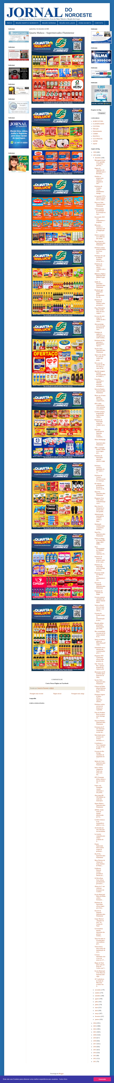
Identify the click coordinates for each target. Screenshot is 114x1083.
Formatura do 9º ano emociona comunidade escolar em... (99, 729)
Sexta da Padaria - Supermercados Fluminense (100, 390)
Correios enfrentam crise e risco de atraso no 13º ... (100, 957)
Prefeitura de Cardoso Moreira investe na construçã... (100, 478)
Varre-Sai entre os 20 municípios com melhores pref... (100, 941)
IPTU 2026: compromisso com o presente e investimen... (100, 406)
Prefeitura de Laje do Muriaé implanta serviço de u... (100, 258)
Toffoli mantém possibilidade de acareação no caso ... (100, 211)
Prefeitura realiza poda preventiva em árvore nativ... (100, 250)
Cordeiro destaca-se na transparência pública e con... (100, 822)
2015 (95, 1050)
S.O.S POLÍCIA (97, 139)
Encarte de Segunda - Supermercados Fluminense (100, 585)
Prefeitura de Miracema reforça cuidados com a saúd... (100, 267)
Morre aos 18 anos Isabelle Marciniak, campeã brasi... (100, 398)
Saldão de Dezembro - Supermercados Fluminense (100, 284)
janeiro (97, 1019)
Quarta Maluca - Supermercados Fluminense (100, 805)
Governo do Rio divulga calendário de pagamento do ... (99, 755)
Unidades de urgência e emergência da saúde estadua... (100, 335)
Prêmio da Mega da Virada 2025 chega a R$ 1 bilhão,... (100, 541)
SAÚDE (95, 141)
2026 (95, 152)
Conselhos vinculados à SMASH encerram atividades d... (99, 382)
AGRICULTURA (98, 121)
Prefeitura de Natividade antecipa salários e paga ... (100, 459)
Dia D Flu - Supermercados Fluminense (100, 855)
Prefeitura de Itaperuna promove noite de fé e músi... (100, 559)
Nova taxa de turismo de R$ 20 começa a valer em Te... (99, 365)
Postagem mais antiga (77, 693)
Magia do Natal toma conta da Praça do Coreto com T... (100, 965)
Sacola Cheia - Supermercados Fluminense (100, 350)
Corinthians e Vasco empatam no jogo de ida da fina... (100, 745)
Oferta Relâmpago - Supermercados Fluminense (100, 442)
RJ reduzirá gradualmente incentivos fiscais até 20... (100, 486)
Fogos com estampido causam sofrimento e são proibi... (99, 789)
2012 (95, 1058)
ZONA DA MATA (85, 23)
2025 (95, 155)
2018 (95, 1041)
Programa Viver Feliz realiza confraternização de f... (100, 500)
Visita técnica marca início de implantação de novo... (100, 949)
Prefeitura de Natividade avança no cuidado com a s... (100, 423)
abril (96, 1010)
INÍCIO (9, 23)
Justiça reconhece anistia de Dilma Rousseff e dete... (100, 642)
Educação (96, 128)
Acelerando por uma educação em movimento (100, 829)
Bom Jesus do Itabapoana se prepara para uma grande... (99, 508)
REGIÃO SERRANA (49, 23)
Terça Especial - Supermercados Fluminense (100, 243)
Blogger (61, 1073)
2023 (95, 1026)
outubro (97, 993)
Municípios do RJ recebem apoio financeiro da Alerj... (100, 674)
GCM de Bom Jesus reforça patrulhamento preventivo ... (100, 880)
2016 (95, 1046)
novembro (98, 990)
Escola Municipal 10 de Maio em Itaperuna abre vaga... (100, 973)
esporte (95, 143)
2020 (95, 1035)
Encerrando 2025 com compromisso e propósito (100, 219)
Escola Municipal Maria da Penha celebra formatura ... (100, 897)
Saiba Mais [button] (63, 1079)
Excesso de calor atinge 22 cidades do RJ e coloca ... (100, 318)
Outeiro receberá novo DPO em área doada (100, 236)
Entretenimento (97, 131)
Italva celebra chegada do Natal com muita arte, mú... (99, 771)
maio (96, 1007)
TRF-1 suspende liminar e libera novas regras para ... (100, 450)
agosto (97, 999)
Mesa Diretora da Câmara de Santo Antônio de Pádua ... (100, 863)
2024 (95, 1023)
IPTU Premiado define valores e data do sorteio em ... (100, 780)
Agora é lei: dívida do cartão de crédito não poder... (100, 357)
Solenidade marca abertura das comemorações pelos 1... (100, 650)
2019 (95, 1038)
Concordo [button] (102, 1079)
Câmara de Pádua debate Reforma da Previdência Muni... (100, 689)
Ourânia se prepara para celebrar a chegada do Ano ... (99, 180)
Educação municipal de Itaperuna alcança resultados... (99, 433)
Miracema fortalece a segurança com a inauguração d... (100, 228)
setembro (98, 996)
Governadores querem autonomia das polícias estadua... (100, 932)
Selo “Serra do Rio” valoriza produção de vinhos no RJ (99, 666)
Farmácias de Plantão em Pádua (99, 592)
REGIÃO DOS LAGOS (67, 23)
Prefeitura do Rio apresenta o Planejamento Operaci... (100, 343)
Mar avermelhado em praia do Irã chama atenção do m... (100, 634)
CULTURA (96, 126)
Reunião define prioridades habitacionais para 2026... (99, 625)
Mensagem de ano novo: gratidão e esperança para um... (100, 162)
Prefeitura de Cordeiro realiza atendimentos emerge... (99, 190)
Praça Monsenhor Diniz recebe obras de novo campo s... (100, 310)
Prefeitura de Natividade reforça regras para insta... (99, 905)
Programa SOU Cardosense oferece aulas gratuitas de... (99, 658)
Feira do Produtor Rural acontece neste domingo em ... (100, 715)
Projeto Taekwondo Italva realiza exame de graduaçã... (99, 847)
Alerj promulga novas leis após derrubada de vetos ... (100, 326)
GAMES (95, 134)
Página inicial (57, 693)
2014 (95, 1052)
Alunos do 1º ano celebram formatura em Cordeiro (100, 889)
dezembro (98, 158)
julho (96, 1001)
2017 (95, 1044)
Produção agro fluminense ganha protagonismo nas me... (99, 293)
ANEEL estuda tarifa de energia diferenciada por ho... (99, 813)
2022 (95, 1029)
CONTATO (99, 23)
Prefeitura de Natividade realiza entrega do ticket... (100, 567)
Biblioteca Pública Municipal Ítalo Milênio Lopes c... (100, 276)
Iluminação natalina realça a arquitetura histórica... (100, 526)
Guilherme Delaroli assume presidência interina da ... (99, 872)
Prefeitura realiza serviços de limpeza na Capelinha (100, 707)
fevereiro (98, 1016)
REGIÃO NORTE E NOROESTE (27, 23)
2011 (95, 1061)
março (97, 1013)
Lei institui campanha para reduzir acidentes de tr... (100, 837)
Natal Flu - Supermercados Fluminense (100, 493)
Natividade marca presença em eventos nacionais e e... (100, 737)
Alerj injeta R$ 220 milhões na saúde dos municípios (100, 798)
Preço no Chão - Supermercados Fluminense (100, 204)
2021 (95, 1032)
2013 (95, 1055)
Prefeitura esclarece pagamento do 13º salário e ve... (99, 469)
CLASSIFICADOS (98, 124)
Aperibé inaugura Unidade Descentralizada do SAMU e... (100, 373)
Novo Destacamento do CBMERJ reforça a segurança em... (100, 550)
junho (97, 1004)
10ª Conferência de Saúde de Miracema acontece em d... (99, 982)
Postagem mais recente (36, 693)
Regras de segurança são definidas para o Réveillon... (100, 171)
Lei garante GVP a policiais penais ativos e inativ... (100, 197)
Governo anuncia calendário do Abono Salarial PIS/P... (100, 599)
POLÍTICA (96, 136)
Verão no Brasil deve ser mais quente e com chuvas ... (99, 608)
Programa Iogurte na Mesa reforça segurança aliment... (100, 698)
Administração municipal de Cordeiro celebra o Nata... (99, 518)
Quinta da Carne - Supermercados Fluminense (100, 763)
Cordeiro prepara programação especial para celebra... (100, 414)
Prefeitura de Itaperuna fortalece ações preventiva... (100, 302)
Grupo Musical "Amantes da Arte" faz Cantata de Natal (99, 922)
